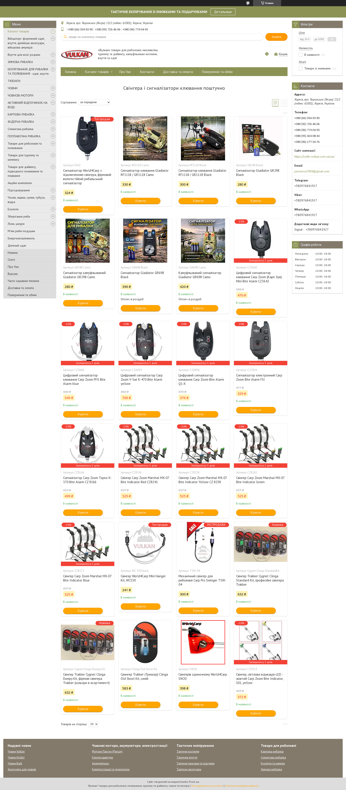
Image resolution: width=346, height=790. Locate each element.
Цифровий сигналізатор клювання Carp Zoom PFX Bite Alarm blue (84, 379)
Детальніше (223, 11)
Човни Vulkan (16, 751)
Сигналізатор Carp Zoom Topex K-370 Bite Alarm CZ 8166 (87, 480)
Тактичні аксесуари (189, 769)
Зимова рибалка (271, 769)
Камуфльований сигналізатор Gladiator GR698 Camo (200, 275)
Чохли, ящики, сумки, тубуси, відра (26, 200)
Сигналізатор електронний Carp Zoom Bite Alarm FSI (259, 377)
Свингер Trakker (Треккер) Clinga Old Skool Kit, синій (144, 676)
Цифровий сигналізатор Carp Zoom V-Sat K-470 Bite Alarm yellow (142, 379)
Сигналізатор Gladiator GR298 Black (257, 172)
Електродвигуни (102, 757)
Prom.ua (194, 781)
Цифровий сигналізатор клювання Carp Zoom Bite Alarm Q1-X (201, 379)
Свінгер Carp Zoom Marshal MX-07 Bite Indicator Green (260, 480)
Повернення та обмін (22, 295)
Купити (83, 209)
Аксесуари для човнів (22, 769)
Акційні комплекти (20, 183)
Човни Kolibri (16, 757)
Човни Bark (15, 763)
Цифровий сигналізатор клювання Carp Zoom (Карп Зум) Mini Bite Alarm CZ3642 (259, 277)
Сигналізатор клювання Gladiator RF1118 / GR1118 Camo (145, 172)
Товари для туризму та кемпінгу (23, 157)
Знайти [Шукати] (276, 37)
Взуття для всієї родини (24, 55)
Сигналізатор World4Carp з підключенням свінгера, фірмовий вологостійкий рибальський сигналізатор (87, 176)
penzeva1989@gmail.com (311, 171)
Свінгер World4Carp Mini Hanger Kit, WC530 (143, 578)
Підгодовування (19, 190)
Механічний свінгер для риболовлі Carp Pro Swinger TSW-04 (202, 580)
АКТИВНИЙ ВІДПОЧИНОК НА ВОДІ (27, 105)
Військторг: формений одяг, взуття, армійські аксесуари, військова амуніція (26, 43)
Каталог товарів (18, 31)
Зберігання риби (19, 216)
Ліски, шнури (16, 224)
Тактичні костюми (188, 751)
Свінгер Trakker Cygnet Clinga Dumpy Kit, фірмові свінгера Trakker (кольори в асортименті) (86, 678)
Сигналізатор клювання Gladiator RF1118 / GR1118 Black (202, 172)
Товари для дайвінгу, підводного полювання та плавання (25, 171)
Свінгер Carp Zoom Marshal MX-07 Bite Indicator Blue (87, 578)
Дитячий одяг (17, 246)
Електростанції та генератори (111, 769)
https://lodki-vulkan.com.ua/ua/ (314, 156)
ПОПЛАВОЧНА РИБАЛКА (24, 136)
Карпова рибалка (272, 751)
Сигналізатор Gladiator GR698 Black (142, 275)
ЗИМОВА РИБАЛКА (20, 62)
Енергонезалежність (21, 238)
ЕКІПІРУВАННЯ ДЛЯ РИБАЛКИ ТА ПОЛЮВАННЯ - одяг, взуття (28, 71)
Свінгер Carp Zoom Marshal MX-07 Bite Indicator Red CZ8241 (145, 480)
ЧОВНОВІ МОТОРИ (20, 95)
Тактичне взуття (187, 757)
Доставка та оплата (21, 288)
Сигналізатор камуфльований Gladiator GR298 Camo (84, 275)
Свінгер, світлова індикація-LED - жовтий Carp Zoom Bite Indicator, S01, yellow (259, 678)
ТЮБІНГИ (14, 81)
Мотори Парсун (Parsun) (107, 751)
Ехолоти (13, 209)
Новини (13, 253)
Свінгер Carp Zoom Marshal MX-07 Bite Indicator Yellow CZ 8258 (203, 480)
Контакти (147, 71)
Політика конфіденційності (242, 785)
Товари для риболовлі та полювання (25, 146)
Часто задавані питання (23, 281)
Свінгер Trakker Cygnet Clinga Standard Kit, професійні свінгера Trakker (260, 580)
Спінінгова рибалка (20, 129)
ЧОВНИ (12, 88)
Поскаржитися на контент (207, 785)
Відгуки (13, 274)
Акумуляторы (100, 763)
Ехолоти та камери (273, 763)
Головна (70, 71)
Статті (11, 260)
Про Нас (13, 267)
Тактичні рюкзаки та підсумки (195, 763)
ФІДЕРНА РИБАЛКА (21, 122)
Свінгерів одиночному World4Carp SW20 (203, 676)
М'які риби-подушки (21, 231)
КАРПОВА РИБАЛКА (21, 114)
